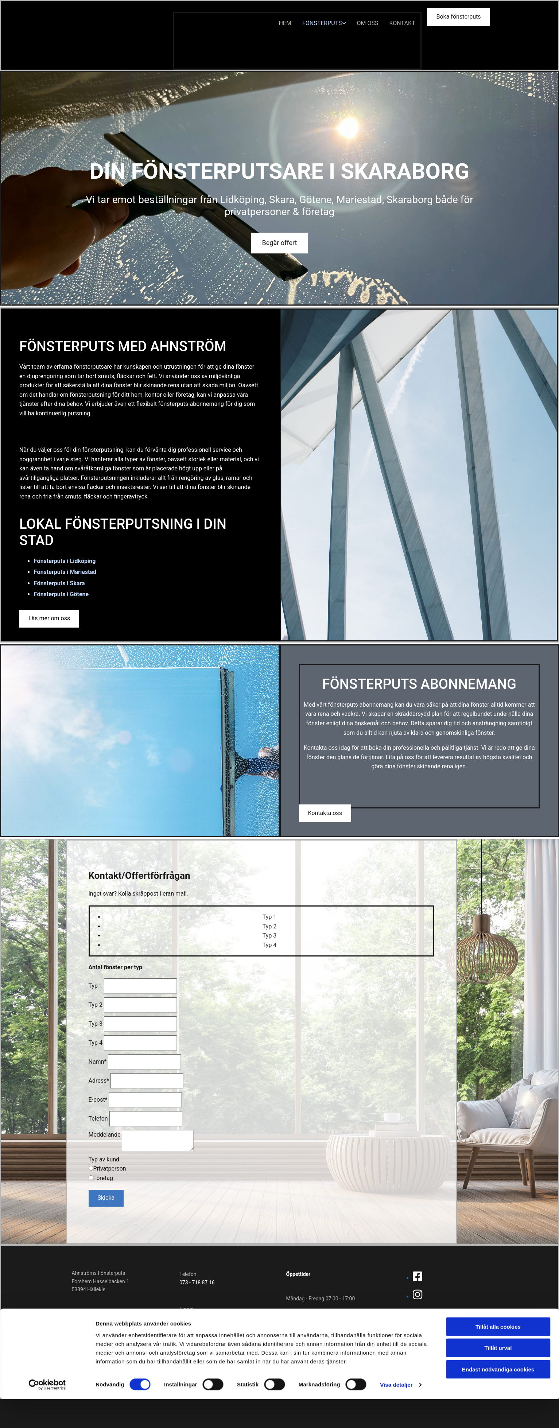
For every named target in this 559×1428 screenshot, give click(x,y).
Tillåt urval (498, 1377)
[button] (458, 17)
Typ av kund (104, 1159)
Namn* (98, 1061)
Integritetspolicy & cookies (432, 1326)
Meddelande (105, 1134)
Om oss (368, 23)
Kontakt (402, 23)
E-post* (98, 1099)
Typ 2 (96, 1004)
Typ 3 (96, 1023)
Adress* (99, 1080)
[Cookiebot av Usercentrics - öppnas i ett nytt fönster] (47, 1413)
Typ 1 (96, 985)
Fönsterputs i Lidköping (65, 561)
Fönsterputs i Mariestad (65, 572)
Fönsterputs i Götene (61, 594)
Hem (285, 23)
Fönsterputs (322, 23)
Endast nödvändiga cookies (498, 1398)
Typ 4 (96, 1042)
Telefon (98, 1118)
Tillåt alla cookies (498, 1355)
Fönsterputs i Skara (59, 583)
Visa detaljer (396, 1413)
